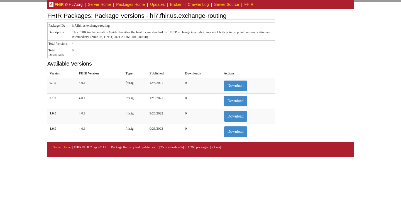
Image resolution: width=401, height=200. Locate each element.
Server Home (99, 4)
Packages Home (130, 4)
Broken (176, 4)
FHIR (249, 4)
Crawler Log (198, 4)
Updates (157, 4)
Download (236, 86)
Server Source (226, 4)
